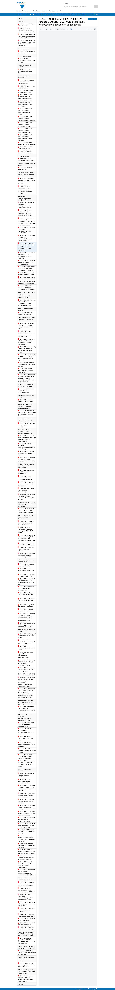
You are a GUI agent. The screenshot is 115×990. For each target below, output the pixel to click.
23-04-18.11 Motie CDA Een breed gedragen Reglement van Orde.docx (26, 425)
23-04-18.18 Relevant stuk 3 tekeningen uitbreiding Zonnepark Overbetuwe (26, 801)
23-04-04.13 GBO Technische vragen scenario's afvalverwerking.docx (26, 490)
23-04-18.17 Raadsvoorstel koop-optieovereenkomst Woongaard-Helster (26, 724)
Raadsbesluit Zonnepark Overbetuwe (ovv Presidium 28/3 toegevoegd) (26, 845)
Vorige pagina (92, 18)
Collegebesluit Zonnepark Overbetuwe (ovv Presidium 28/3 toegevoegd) (26, 831)
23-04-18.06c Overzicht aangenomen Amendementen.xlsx (26, 143)
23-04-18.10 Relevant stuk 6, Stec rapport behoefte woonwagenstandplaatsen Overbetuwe (26, 255)
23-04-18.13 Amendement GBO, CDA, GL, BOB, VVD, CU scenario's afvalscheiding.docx (26, 510)
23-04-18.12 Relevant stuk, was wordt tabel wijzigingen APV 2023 (26, 453)
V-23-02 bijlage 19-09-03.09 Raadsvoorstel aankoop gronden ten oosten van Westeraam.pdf (26, 36)
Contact (59, 11)
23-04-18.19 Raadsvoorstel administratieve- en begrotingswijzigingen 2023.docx (26, 884)
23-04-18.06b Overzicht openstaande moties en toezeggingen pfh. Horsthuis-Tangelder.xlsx (25, 103)
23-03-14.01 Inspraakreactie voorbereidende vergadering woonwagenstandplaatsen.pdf (26, 268)
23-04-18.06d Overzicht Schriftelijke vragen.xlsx (25, 147)
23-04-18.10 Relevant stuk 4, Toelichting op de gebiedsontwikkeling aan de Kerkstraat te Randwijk (26, 238)
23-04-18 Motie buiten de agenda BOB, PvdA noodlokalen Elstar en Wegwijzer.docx (26, 965)
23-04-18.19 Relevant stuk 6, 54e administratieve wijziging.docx (26, 928)
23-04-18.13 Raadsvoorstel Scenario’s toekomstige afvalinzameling (26, 472)
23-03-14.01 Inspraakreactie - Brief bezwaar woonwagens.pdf (26, 273)
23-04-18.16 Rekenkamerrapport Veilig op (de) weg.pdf (26, 647)
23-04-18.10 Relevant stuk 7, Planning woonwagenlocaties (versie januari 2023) (26, 262)
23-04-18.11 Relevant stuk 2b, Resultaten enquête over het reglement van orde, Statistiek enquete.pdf (27, 357)
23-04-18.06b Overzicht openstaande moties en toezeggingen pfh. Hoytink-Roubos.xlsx (25, 137)
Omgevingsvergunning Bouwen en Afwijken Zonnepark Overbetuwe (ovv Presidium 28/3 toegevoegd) (26, 838)
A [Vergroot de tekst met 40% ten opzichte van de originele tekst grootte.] (97, 14)
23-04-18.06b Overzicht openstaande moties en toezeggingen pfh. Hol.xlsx (25, 130)
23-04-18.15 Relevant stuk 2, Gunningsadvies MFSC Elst (26, 575)
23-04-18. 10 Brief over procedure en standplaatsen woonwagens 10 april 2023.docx (26, 287)
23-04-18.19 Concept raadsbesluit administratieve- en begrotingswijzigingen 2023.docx (26, 890)
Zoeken (65, 3)
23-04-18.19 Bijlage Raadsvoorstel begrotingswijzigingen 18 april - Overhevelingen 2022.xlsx (26, 897)
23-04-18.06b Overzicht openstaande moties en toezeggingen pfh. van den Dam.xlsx (25, 111)
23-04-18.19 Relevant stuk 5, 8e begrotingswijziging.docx (26, 923)
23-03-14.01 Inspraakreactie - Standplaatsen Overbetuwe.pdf (26, 282)
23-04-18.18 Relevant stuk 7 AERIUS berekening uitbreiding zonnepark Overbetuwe (26, 825)
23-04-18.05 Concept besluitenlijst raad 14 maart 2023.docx (25, 71)
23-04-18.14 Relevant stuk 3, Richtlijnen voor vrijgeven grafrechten (26, 549)
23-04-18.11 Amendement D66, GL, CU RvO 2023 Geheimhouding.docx (26, 390)
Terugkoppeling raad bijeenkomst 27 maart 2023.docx (26, 159)
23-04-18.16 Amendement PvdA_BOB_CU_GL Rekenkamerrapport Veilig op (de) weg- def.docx (26, 709)
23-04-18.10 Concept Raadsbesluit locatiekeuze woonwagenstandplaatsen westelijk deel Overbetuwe (24, 213)
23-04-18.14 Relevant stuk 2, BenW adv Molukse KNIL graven (26, 543)
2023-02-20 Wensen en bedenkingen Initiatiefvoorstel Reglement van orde (25, 370)
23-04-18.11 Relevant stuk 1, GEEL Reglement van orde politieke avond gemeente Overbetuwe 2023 (26, 342)
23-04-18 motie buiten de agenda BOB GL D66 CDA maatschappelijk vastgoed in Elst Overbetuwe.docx (26, 941)
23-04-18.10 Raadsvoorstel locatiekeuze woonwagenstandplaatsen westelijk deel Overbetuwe (26, 205)
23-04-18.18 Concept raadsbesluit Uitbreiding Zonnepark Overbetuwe (24, 781)
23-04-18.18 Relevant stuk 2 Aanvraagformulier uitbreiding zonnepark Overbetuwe (26, 795)
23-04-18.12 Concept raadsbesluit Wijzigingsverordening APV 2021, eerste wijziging (26, 446)
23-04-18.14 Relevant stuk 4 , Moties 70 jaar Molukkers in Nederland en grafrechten (26, 555)
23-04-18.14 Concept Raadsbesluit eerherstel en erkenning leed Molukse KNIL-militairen (25, 530)
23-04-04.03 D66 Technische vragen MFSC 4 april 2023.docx (26, 610)
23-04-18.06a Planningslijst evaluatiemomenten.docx (26, 91)
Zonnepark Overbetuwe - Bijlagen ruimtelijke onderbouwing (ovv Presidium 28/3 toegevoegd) (26, 851)
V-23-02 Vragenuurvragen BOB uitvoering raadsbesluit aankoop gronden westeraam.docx (27, 30)
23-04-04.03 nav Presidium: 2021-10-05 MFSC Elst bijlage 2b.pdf (26, 600)
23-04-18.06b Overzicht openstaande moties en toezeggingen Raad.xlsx (25, 124)
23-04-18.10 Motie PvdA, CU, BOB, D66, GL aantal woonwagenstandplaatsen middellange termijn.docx (26, 302)
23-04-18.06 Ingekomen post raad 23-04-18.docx (26, 87)
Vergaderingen (28, 11)
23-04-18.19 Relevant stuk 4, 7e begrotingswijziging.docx (26, 919)
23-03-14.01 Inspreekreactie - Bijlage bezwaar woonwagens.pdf (26, 278)
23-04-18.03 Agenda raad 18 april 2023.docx (26, 52)
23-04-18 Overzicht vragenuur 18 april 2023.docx (27, 24)
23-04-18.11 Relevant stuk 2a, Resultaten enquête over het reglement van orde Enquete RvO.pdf (27, 349)
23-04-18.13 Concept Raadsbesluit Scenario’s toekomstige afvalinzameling (25, 478)
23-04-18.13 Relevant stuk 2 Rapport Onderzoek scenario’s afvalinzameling (26, 484)
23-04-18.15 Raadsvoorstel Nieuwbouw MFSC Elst (26, 565)
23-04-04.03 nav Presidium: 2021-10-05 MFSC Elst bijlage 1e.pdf (26, 594)
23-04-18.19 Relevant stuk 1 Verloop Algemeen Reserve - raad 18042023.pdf (26, 904)
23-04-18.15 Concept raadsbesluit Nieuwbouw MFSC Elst (26, 570)
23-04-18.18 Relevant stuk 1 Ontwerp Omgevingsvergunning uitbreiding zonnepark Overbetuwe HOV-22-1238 (26, 788)
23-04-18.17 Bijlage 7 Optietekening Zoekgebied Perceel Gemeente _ (27, 750)
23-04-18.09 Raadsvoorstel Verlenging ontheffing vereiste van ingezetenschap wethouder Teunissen (26, 181)
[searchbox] (78, 6)
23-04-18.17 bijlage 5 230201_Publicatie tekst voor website (25, 738)
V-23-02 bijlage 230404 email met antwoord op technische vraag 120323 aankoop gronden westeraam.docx (26, 43)
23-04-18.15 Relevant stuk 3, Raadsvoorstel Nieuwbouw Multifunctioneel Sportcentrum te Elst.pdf (26, 581)
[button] (96, 6)
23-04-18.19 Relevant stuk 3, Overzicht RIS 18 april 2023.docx (26, 915)
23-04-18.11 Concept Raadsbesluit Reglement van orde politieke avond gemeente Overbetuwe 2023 (26, 334)
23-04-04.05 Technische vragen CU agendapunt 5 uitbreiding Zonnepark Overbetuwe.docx (25, 864)
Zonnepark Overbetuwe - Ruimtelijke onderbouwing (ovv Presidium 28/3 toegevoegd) (26, 857)
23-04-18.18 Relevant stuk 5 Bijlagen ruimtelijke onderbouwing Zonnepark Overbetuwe (26, 813)
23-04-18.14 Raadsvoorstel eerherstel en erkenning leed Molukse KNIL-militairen (26, 523)
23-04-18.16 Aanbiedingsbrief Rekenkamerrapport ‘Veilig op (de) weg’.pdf (26, 635)
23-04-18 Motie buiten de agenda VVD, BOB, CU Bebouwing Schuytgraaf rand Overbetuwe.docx (25, 978)
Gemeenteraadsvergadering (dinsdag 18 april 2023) (46, 14)
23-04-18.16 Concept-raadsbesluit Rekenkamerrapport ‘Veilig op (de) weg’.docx (26, 641)
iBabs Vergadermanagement (81, 988)
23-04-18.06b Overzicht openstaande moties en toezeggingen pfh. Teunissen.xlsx (26, 118)
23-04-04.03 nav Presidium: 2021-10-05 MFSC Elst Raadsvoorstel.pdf (26, 588)
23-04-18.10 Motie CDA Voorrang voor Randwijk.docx (25, 313)
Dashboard (20, 11)
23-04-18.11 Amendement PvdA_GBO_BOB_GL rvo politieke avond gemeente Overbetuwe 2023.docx (27, 413)
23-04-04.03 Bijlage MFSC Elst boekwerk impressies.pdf (26, 605)
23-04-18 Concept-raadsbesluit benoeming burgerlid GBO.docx (26, 60)
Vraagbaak (52, 11)
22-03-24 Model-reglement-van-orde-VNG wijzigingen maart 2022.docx (26, 364)
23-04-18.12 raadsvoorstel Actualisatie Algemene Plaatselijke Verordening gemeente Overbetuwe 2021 (27, 438)
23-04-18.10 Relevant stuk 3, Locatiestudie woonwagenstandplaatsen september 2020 (26, 230)
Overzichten (36, 11)
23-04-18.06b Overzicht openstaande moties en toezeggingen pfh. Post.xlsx (25, 96)
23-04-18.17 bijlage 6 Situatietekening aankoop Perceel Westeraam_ (26, 744)
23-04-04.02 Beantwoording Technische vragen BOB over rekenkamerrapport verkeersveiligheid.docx (26, 662)
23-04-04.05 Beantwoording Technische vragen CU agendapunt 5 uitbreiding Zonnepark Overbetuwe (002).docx (27, 872)
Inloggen (94, 988)
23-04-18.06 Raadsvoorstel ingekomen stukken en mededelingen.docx (26, 82)
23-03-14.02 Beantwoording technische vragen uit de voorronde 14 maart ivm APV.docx (26, 459)
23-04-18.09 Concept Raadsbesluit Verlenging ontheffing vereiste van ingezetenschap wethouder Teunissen (25, 190)
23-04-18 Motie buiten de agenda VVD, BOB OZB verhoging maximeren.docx (27, 952)
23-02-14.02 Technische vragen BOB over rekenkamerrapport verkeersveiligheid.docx (25, 655)
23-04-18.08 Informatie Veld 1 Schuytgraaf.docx (26, 168)
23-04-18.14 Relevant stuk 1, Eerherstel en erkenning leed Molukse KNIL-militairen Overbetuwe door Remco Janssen (26, 538)
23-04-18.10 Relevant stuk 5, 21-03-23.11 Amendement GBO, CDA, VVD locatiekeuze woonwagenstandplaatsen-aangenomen (26, 247)
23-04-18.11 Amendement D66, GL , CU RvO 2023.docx (26, 400)
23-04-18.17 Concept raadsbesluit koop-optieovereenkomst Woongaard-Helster (26, 731)
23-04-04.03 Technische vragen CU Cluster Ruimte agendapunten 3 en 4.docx (25, 756)
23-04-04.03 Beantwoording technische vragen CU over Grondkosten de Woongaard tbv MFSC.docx (26, 763)
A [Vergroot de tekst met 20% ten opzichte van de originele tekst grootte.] (94, 14)
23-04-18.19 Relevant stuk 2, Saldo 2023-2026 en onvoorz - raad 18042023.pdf (26, 910)
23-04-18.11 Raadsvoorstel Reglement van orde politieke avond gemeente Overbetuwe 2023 (26, 326)
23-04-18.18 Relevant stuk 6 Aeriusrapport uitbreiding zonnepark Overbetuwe (26, 819)
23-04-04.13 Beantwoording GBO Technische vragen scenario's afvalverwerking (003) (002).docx (26, 497)
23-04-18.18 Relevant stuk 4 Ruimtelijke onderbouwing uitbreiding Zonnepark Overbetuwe (27, 807)
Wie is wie (44, 11)
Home (26, 14)
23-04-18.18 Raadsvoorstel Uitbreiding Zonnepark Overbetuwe (26, 775)
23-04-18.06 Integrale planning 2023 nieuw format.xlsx (26, 152)
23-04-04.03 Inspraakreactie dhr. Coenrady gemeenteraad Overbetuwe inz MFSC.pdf (26, 625)
